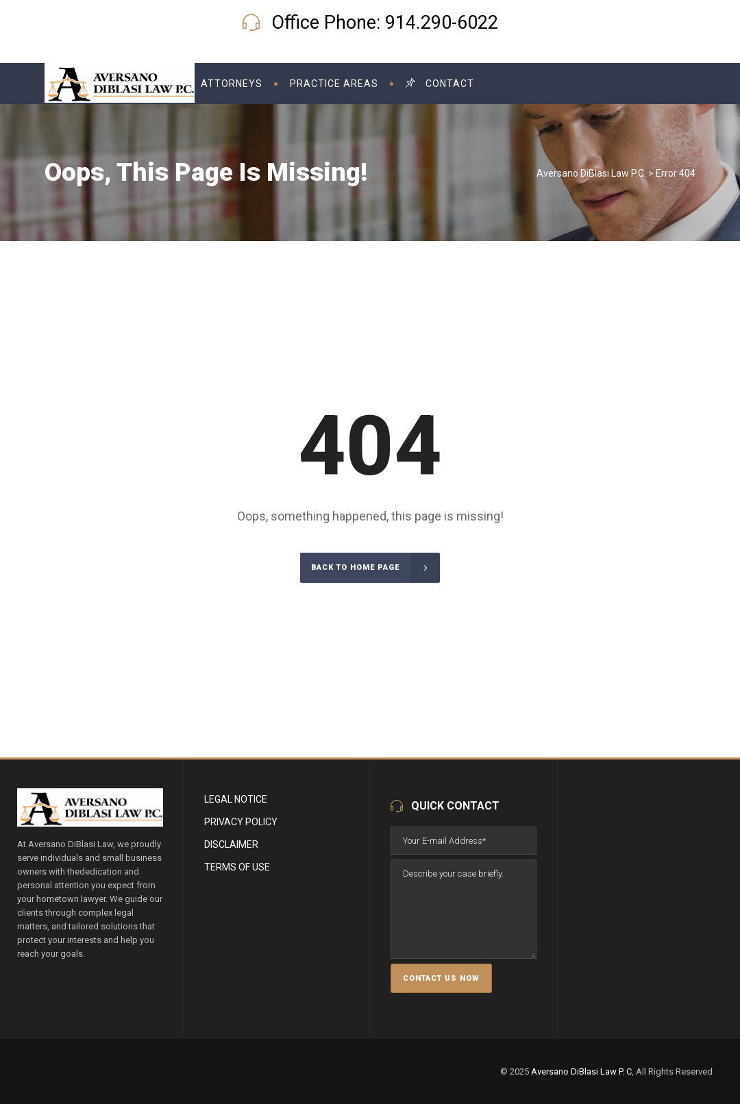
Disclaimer (231, 844)
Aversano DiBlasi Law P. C (581, 1071)
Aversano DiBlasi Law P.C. (591, 173)
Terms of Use (237, 867)
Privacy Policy (241, 821)
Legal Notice (235, 799)
